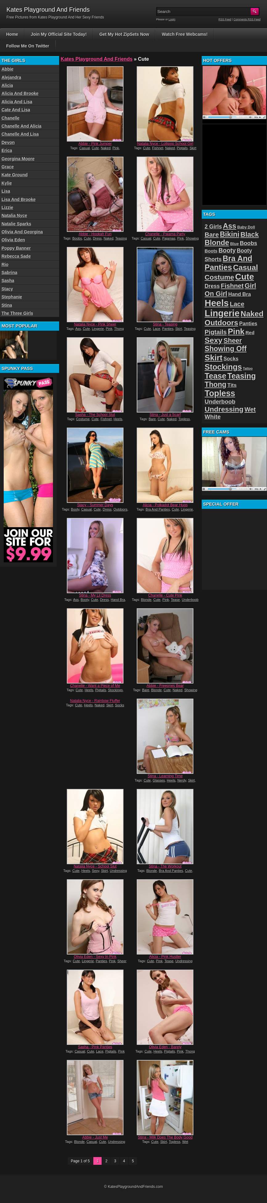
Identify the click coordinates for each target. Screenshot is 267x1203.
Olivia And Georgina (22, 231)
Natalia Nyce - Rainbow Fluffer (95, 701)
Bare (152, 419)
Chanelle (10, 118)
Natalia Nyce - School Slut (95, 866)
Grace (8, 166)
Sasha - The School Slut (95, 415)
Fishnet (157, 148)
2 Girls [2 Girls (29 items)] (213, 227)
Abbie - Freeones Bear (165, 686)
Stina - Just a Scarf (165, 415)
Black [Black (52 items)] (250, 234)
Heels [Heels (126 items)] (217, 303)
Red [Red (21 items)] (249, 332)
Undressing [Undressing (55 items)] (224, 409)
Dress (97, 238)
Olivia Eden (13, 239)
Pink (115, 148)
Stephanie (12, 296)
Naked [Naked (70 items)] (252, 314)
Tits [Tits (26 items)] (232, 385)
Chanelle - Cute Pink (165, 595)
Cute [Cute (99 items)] (244, 276)
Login (172, 19)
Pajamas (169, 238)
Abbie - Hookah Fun (95, 234)
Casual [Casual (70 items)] (245, 267)
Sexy (95, 870)
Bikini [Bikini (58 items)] (229, 234)
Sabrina (9, 272)
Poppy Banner (16, 248)
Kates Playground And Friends (96, 59)
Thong (119, 329)
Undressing (118, 870)
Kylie (7, 183)
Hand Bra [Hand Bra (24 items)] (239, 294)
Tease (175, 600)
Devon (8, 142)
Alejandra (11, 77)
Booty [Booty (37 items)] (227, 250)
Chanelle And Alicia (22, 126)
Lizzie (7, 207)
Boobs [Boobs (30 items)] (248, 243)
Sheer (121, 961)
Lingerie (98, 329)
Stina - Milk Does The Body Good (165, 1137)
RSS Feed (225, 19)
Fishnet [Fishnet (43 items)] (232, 285)
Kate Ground (15, 174)
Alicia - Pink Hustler (165, 957)
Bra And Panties (158, 509)
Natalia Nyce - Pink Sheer (95, 324)
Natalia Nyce (14, 215)
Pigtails (182, 148)
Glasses (159, 780)
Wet (185, 1141)
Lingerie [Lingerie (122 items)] (222, 313)
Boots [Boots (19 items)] (211, 250)
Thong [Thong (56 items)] (216, 384)
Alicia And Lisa (17, 101)
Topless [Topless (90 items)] (220, 393)
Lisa (6, 191)
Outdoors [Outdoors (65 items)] (221, 322)
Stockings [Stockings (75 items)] (223, 367)
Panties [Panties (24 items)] (248, 323)
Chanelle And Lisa (20, 134)
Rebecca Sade (16, 256)
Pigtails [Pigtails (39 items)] (216, 332)
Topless (184, 419)
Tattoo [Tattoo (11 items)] (248, 368)
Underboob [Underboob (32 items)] (220, 401)
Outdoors (120, 509)
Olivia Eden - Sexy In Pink (95, 957)
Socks (119, 705)
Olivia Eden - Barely (165, 1047)
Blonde (146, 600)
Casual (84, 148)
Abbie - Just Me (95, 1137)
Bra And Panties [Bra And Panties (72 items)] (229, 263)
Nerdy (181, 780)
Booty (75, 509)
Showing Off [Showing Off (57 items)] (226, 349)
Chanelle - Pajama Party (165, 234)
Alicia (7, 85)
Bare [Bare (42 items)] (212, 234)
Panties (167, 329)
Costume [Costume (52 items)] (219, 277)
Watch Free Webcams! (185, 34)
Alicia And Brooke (20, 93)
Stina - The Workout (165, 866)
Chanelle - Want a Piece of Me (95, 686)
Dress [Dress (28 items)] (212, 286)
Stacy (7, 288)
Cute (95, 148)
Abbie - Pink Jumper (95, 144)
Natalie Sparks (16, 223)
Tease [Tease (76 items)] (215, 376)
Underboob (190, 600)
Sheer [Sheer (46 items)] (233, 340)
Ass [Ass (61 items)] (229, 226)
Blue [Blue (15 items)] (234, 243)
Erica (7, 150)
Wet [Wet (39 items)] (250, 409)
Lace (156, 329)
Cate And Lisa (16, 109)
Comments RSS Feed (247, 19)
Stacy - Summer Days (95, 505)
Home (12, 34)
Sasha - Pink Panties (95, 1047)
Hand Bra (118, 600)
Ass (78, 329)
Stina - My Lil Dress (95, 595)
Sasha (8, 280)
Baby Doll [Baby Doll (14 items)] (246, 227)
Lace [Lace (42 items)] (237, 303)
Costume (83, 419)
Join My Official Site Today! (59, 34)
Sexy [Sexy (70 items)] (214, 340)
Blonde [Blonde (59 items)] (217, 243)
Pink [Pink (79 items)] (236, 331)
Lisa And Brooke (19, 199)
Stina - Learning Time (165, 776)
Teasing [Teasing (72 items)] (241, 376)
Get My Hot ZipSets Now (124, 34)
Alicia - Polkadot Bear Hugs (165, 505)
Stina (7, 305)
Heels (118, 419)
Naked (106, 148)
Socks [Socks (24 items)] (231, 359)
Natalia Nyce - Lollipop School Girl (165, 144)
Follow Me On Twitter (27, 45)
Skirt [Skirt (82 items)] (214, 357)
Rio (5, 264)
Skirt (193, 148)
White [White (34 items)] (213, 416)
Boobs (77, 238)
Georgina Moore (18, 158)
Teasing (121, 238)
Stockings (115, 690)
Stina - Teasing (165, 324)
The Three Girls (17, 313)
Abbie (8, 69)
